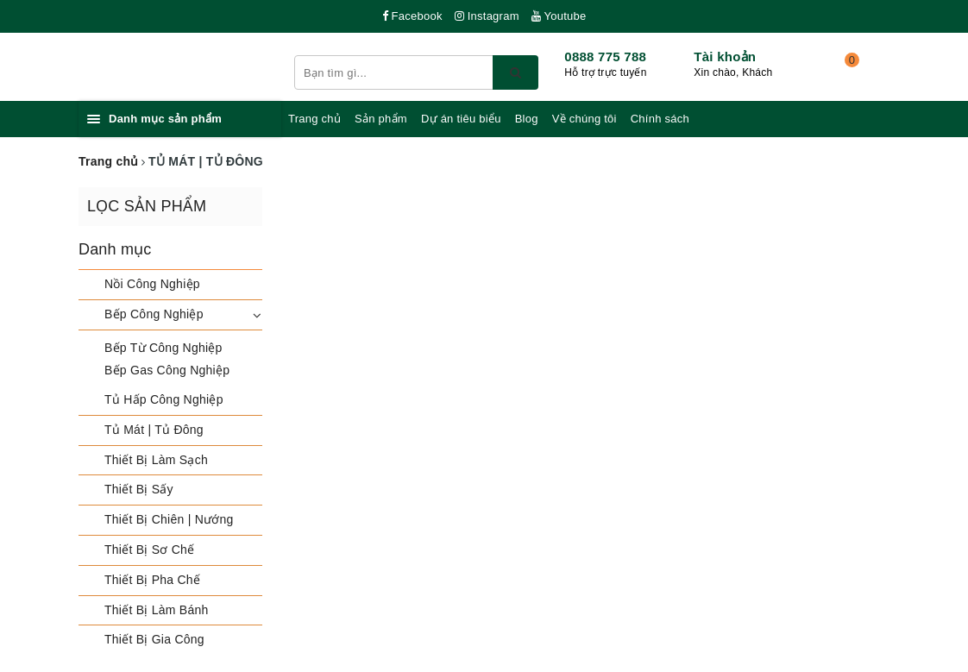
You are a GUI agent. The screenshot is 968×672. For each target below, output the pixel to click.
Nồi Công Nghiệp (152, 284)
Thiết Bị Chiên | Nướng (169, 519)
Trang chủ (314, 118)
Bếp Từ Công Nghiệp (163, 348)
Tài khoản (725, 56)
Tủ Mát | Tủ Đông (154, 429)
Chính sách (660, 118)
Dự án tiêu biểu (461, 118)
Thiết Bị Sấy (138, 489)
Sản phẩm (381, 118)
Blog (526, 118)
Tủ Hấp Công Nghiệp (163, 399)
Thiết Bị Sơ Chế (149, 549)
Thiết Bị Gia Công (154, 639)
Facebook (412, 15)
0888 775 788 (605, 56)
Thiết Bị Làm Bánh (156, 610)
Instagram (487, 15)
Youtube (559, 15)
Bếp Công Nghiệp (154, 314)
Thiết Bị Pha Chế (152, 580)
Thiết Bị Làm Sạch (156, 460)
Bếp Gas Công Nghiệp (166, 370)
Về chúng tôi (584, 118)
